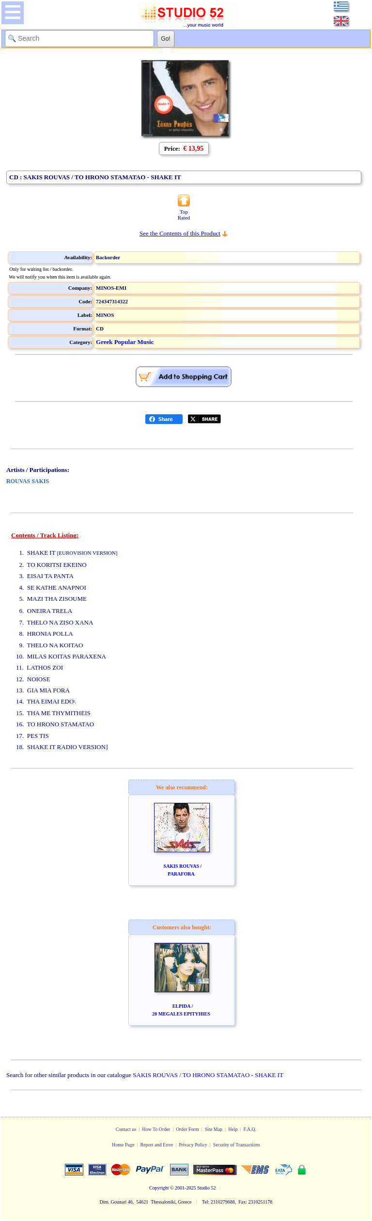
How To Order (156, 1129)
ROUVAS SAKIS (27, 481)
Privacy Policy (193, 1144)
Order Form (187, 1129)
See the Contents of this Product (180, 233)
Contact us (126, 1129)
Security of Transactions (236, 1144)
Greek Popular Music (125, 341)
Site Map (213, 1129)
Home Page (123, 1144)
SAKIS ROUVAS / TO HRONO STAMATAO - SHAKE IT (208, 1075)
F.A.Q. (250, 1129)
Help (232, 1129)
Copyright (159, 1187)
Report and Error (156, 1144)
